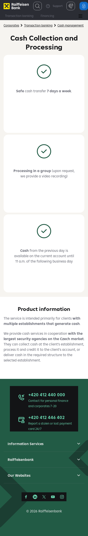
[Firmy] (16, 6)
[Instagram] (61, 496)
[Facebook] (26, 496)
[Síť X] (44, 496)
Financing (47, 16)
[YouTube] (52, 496)
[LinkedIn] (35, 496)
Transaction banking (19, 16)
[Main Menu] (80, 16)
